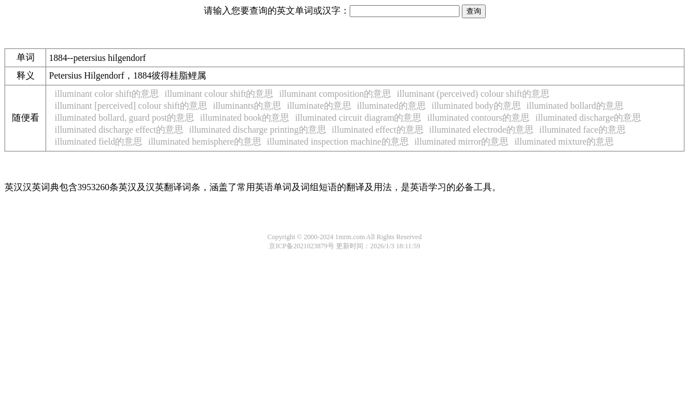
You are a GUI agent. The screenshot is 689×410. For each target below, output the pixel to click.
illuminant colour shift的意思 (219, 94)
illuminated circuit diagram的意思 (358, 117)
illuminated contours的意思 (478, 117)
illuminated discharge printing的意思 (257, 129)
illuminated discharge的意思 (588, 117)
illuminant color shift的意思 (107, 94)
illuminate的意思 (319, 105)
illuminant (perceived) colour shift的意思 (473, 94)
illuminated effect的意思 (378, 129)
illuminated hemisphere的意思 (204, 141)
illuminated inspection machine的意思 (338, 141)
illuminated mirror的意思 (462, 141)
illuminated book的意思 (244, 117)
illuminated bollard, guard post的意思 (124, 117)
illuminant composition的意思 (335, 94)
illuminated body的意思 (476, 105)
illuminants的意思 (247, 105)
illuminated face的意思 (582, 129)
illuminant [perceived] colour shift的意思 (131, 105)
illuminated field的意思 (98, 141)
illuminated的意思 (391, 105)
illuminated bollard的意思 (575, 105)
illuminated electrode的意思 (481, 129)
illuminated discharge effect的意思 (119, 129)
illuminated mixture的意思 (564, 141)
